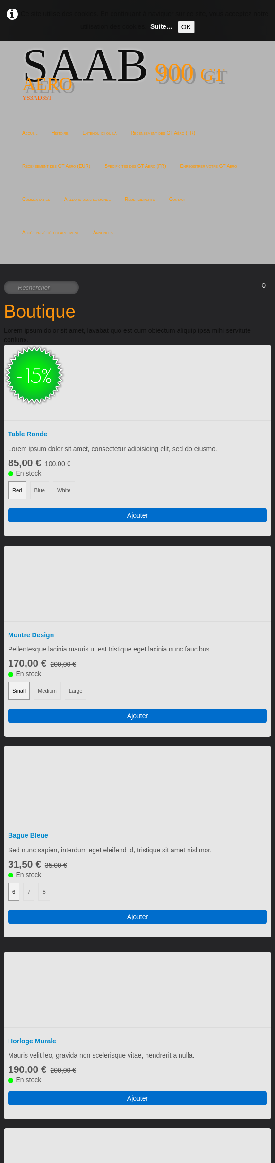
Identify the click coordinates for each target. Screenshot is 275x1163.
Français (24, 1104)
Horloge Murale (32, 776)
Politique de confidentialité (42, 1149)
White (64, 424)
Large (76, 558)
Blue (39, 424)
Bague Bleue (28, 637)
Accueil (29, 133)
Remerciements (140, 199)
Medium (47, 558)
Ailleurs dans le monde (87, 199)
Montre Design (31, 502)
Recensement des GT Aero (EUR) (56, 166)
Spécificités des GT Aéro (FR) (135, 166)
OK (186, 27)
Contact (177, 199)
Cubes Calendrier (35, 887)
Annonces (103, 232)
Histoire (60, 133)
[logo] (137, 81)
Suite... (161, 26)
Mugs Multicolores (37, 998)
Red (17, 424)
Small (19, 558)
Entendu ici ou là (99, 133)
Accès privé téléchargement (50, 232)
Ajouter (137, 449)
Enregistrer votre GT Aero (208, 166)
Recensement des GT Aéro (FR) (163, 133)
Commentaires (36, 199)
